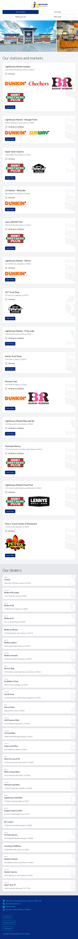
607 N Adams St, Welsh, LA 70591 (15, 749)
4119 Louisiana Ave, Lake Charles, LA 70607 (19, 762)
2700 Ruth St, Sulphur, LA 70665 (16, 384)
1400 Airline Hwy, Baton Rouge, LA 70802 (18, 825)
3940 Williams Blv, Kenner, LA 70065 (16, 849)
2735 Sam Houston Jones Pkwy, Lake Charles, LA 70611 (23, 449)
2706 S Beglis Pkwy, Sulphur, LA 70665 (18, 155)
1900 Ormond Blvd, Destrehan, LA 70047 (18, 659)
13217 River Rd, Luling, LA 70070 (15, 596)
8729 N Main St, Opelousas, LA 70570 (17, 724)
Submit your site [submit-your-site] (20, 17)
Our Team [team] (57, 12)
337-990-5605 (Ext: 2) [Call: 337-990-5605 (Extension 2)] (13, 904)
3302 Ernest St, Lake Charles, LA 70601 (18, 334)
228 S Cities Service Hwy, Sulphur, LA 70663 (19, 70)
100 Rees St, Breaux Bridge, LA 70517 (16, 801)
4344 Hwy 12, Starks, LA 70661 (15, 359)
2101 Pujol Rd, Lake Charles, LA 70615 (18, 225)
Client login (57, 17)
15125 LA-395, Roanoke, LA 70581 (17, 527)
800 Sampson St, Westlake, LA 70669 (17, 193)
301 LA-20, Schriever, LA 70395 (14, 622)
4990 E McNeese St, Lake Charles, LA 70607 (20, 123)
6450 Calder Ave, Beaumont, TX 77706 (17, 888)
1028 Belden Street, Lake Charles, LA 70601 (18, 862)
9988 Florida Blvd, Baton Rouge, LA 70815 (18, 736)
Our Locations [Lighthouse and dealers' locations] (20, 12)
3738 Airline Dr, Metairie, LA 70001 (16, 609)
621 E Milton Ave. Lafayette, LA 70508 (18, 264)
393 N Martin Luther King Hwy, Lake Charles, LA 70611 (22, 672)
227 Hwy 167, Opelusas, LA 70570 (16, 295)
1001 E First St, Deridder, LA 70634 (16, 685)
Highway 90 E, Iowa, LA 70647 (14, 711)
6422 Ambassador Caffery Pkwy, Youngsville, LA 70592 (22, 698)
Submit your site (9, 922)
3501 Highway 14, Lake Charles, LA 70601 (18, 875)
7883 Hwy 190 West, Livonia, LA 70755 (17, 583)
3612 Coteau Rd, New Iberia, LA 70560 (17, 775)
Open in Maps (10, 107)
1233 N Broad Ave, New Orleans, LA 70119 (18, 633)
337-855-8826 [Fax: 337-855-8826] (10, 907)
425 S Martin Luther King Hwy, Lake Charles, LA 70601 (23, 488)
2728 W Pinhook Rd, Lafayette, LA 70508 (18, 788)
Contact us (7, 917)
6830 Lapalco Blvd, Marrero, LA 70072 (17, 646)
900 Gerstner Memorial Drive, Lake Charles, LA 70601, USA (23, 901)
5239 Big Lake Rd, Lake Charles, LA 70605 (19, 424)
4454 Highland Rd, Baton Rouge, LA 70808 (18, 838)
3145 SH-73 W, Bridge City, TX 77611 (17, 814)
